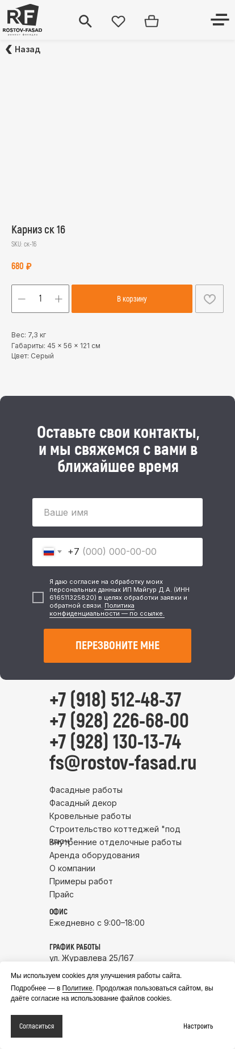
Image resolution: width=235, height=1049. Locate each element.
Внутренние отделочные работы (115, 842)
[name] (117, 512)
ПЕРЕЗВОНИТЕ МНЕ (117, 645)
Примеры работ (81, 881)
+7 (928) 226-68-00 (119, 721)
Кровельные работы (90, 816)
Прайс (61, 894)
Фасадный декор (83, 803)
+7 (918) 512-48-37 (115, 700)
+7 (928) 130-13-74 (115, 742)
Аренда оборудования (94, 855)
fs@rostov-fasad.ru (123, 763)
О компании (72, 868)
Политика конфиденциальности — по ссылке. (107, 609)
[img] (22, 20)
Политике (77, 988)
